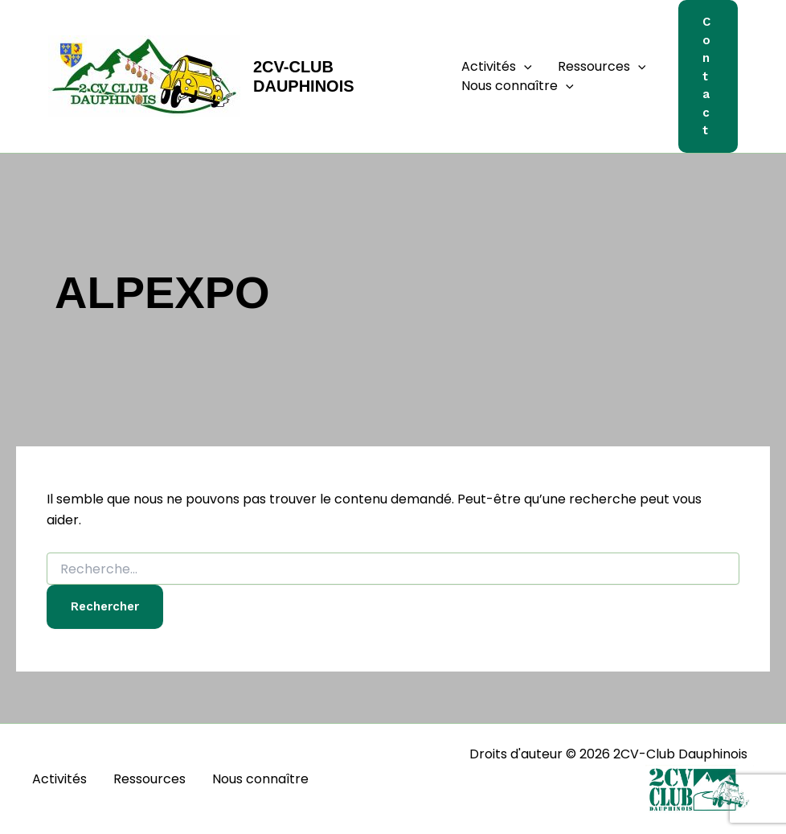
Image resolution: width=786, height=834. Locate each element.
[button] (524, 66)
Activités (496, 66)
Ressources (602, 66)
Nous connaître (517, 86)
